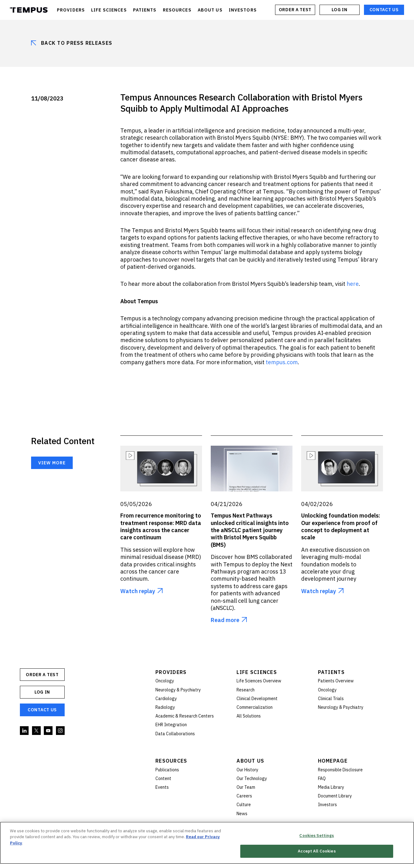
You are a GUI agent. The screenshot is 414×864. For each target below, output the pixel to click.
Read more (225, 620)
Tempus (29, 10)
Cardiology (166, 698)
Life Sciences (257, 672)
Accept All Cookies (316, 851)
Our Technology (252, 778)
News (242, 813)
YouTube (48, 731)
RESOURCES (177, 10)
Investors (327, 804)
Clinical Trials (331, 698)
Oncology (164, 681)
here (353, 283)
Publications (167, 770)
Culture (244, 804)
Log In (339, 9)
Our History (247, 770)
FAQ (322, 778)
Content (163, 778)
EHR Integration (171, 724)
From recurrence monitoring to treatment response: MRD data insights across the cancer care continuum (160, 526)
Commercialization (255, 707)
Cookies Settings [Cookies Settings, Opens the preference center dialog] (316, 835)
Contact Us (384, 9)
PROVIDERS (71, 10)
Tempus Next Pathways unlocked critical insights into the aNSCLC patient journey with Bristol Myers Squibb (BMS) (250, 530)
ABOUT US (210, 10)
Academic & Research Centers (184, 716)
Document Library (335, 796)
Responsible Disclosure (340, 770)
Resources (171, 761)
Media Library (331, 787)
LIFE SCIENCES (109, 10)
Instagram (60, 731)
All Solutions (249, 716)
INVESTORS (243, 10)
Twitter (36, 731)
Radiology (165, 707)
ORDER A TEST (295, 9)
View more (52, 463)
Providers (171, 672)
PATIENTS (145, 10)
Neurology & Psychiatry (178, 690)
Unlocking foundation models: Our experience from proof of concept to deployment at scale (340, 526)
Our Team (246, 787)
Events (162, 787)
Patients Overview (336, 681)
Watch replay (137, 591)
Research (246, 690)
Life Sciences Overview (259, 681)
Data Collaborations (175, 733)
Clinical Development (257, 698)
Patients (331, 672)
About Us (250, 761)
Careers (244, 796)
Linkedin (24, 731)
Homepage (332, 761)
